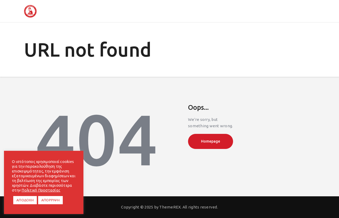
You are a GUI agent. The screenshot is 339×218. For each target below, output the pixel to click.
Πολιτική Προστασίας (40, 190)
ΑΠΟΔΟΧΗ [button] (25, 200)
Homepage (210, 141)
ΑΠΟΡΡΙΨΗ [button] (50, 200)
